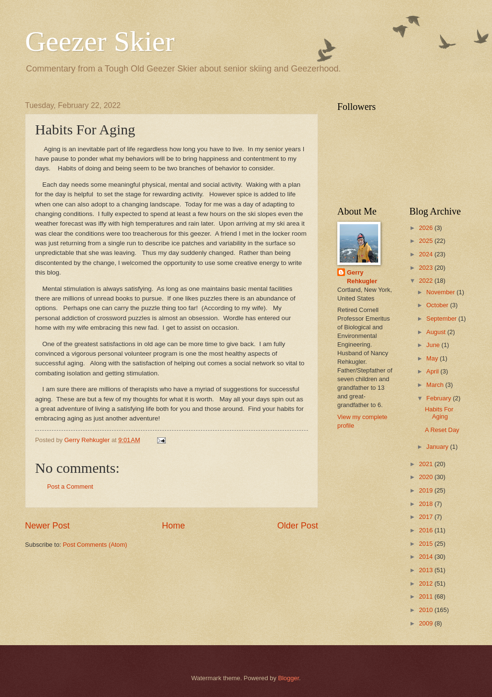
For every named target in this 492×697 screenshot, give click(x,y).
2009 (426, 623)
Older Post (297, 525)
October (438, 305)
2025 (426, 240)
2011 (426, 596)
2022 (426, 280)
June (434, 344)
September (442, 318)
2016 (426, 530)
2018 (426, 503)
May (433, 358)
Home (173, 525)
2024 (426, 254)
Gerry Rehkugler (362, 277)
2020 (426, 477)
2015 (426, 543)
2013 (426, 570)
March (435, 384)
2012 (426, 583)
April (433, 371)
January (438, 446)
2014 (426, 556)
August (436, 332)
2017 (426, 516)
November (441, 292)
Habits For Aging (439, 413)
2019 (426, 490)
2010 (426, 609)
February (439, 398)
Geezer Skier (99, 41)
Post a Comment (70, 486)
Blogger (288, 678)
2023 (426, 267)
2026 (426, 227)
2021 (426, 464)
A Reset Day (442, 429)
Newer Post (47, 525)
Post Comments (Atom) (95, 544)
